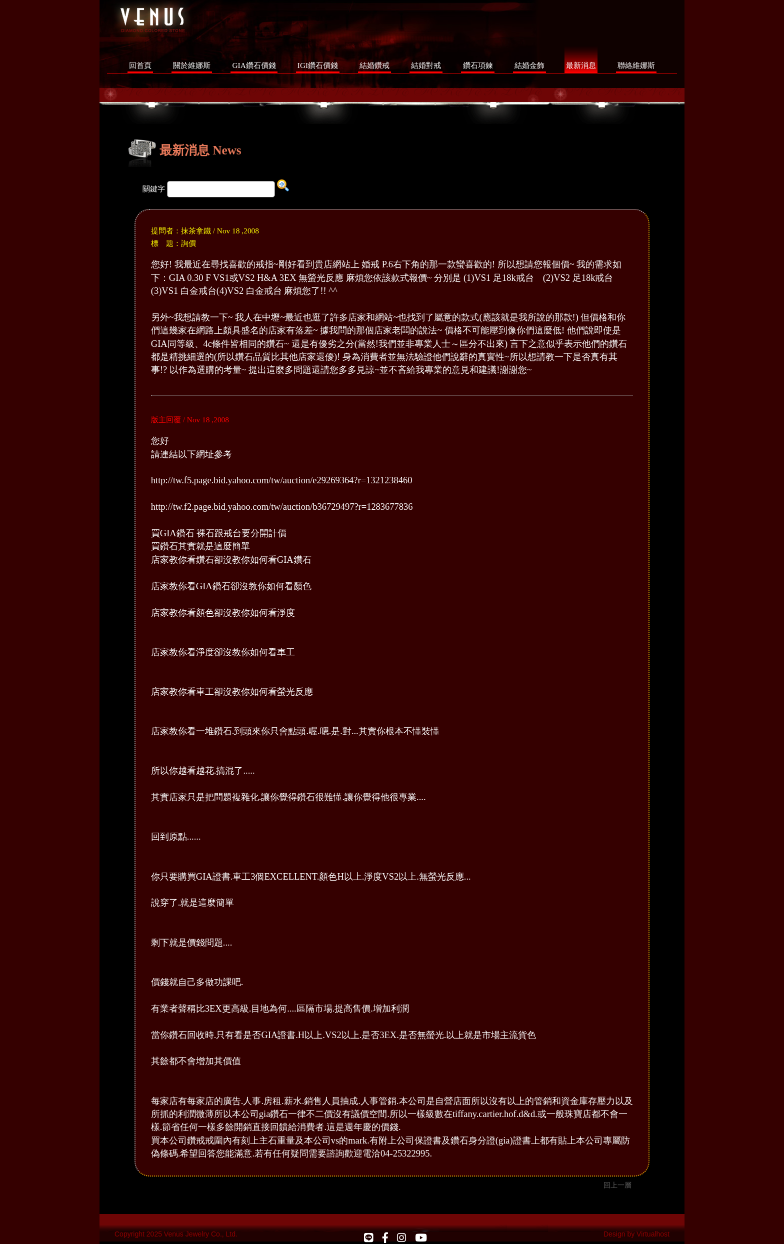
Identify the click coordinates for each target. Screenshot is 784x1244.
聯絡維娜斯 (636, 65)
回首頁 (140, 65)
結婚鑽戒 (375, 65)
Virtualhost (653, 1234)
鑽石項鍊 (478, 65)
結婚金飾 (529, 65)
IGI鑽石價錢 (318, 65)
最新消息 (581, 65)
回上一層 (618, 1185)
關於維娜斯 (191, 65)
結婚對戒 (426, 65)
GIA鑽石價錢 (254, 65)
